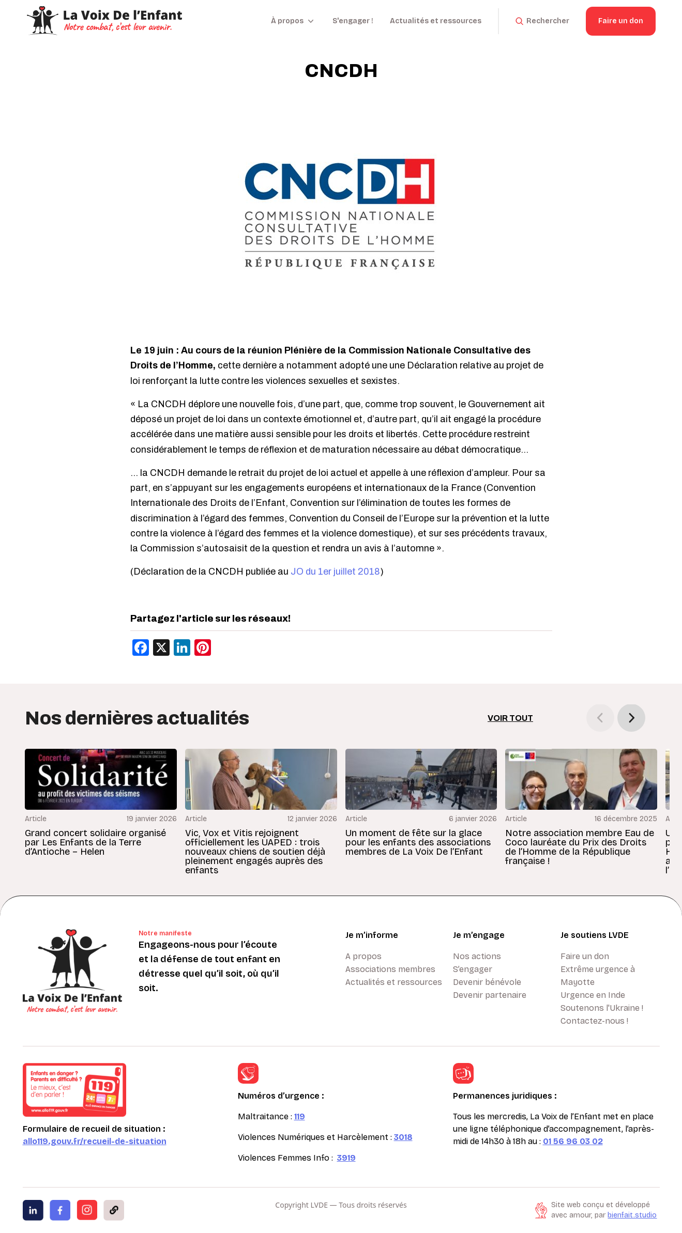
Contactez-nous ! (594, 1021)
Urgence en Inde (592, 995)
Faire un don (620, 21)
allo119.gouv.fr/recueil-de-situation (94, 1141)
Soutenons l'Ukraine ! (601, 1008)
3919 (346, 1158)
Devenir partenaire (489, 995)
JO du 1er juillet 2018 (335, 571)
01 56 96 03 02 (573, 1141)
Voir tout (510, 718)
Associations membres (390, 969)
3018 (403, 1137)
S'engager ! (352, 21)
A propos (363, 956)
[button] (631, 717)
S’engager (472, 969)
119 (299, 1116)
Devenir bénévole (487, 982)
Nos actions (477, 956)
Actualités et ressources (435, 21)
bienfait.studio (632, 1215)
